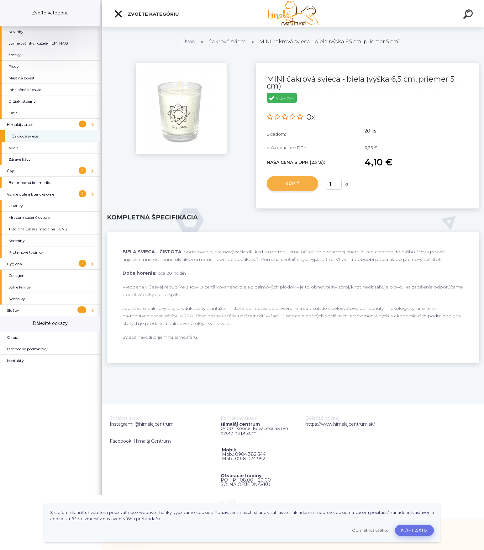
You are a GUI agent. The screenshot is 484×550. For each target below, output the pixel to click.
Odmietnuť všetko (370, 530)
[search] (469, 15)
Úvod (189, 42)
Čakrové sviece (227, 42)
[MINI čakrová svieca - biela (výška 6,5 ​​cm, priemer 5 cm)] (181, 65)
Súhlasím (414, 530)
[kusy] (334, 184)
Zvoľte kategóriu (146, 14)
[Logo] (293, 13)
